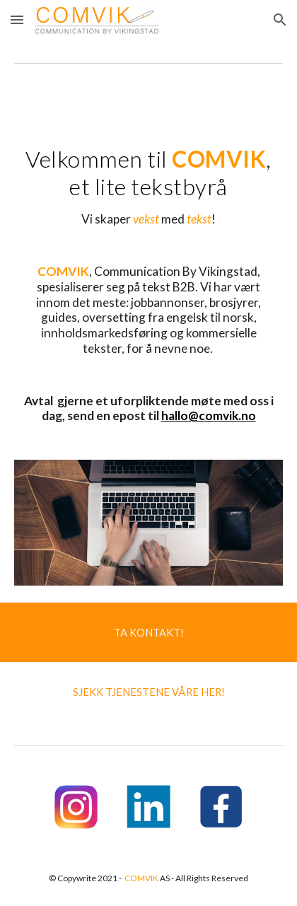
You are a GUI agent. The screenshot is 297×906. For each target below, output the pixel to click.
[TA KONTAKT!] (148, 632)
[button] (17, 19)
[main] (148, 279)
